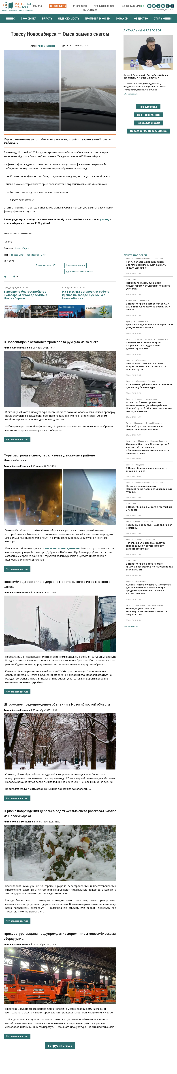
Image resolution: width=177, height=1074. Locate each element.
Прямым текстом (158, 441)
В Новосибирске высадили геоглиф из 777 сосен (149, 508)
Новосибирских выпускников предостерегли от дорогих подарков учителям (148, 285)
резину (104, 219)
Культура (130, 321)
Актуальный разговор (143, 30)
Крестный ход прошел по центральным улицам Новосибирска (149, 326)
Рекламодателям (163, 9)
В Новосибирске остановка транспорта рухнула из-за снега (51, 342)
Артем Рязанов (46, 45)
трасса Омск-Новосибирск (25, 254)
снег (43, 254)
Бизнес (129, 258)
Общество (158, 258)
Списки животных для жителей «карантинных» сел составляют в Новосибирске (146, 366)
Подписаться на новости (79, 271)
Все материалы (131, 94)
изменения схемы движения (61, 548)
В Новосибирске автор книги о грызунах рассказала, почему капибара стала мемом (149, 566)
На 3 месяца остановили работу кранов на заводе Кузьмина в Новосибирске (85, 295)
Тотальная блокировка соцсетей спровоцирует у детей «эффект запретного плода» (146, 545)
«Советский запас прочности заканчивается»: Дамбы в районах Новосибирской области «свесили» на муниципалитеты (149, 407)
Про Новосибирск (148, 114)
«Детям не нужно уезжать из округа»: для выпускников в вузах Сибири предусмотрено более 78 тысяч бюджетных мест (148, 589)
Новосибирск (22, 248)
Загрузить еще (59, 1045)
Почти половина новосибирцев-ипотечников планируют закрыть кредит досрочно (146, 264)
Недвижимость (142, 258)
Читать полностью (17, 439)
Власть (138, 339)
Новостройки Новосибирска (148, 131)
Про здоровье (148, 106)
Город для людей (148, 123)
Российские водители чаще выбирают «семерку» (149, 526)
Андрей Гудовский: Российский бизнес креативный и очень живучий (147, 76)
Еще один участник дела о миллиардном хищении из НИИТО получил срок (146, 611)
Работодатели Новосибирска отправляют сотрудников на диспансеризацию (143, 345)
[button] (142, 5)
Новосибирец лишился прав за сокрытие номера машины (144, 428)
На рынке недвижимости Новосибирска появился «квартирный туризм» (149, 488)
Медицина (131, 300)
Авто (128, 423)
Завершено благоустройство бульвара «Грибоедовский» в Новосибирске (25, 295)
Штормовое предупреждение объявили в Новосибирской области (57, 704)
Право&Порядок (154, 423)
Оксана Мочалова (22, 821)
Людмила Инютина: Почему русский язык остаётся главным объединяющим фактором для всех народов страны (147, 448)
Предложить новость (75, 265)
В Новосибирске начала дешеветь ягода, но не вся (146, 469)
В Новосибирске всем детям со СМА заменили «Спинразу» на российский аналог (148, 306)
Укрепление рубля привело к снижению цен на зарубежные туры (149, 386)
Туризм (151, 381)
